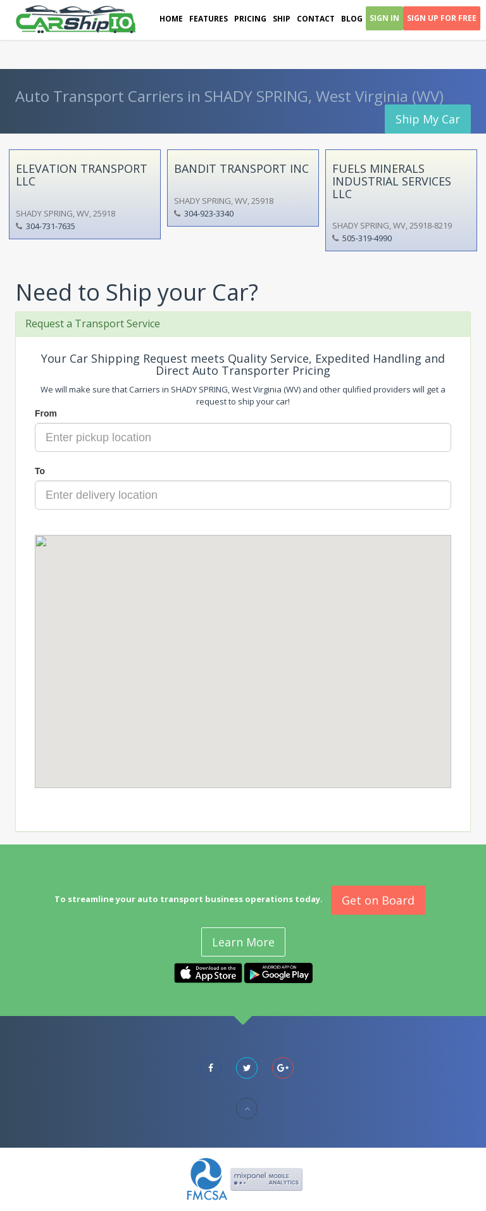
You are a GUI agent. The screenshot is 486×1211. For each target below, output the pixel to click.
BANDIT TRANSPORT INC (241, 168)
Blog (352, 18)
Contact (316, 18)
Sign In (384, 18)
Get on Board (378, 900)
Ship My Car (428, 119)
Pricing (250, 18)
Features (208, 18)
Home (171, 18)
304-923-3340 (209, 213)
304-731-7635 (50, 226)
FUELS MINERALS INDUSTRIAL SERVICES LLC (391, 181)
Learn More (243, 942)
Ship (281, 18)
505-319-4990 (367, 238)
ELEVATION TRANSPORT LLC (81, 175)
